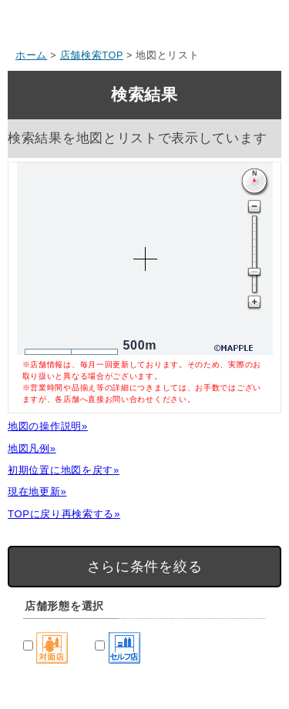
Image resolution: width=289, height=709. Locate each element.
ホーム (31, 55)
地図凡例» (32, 448)
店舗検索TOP (91, 55)
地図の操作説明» (48, 426)
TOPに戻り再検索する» (64, 514)
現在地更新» (37, 491)
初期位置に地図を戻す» (63, 470)
